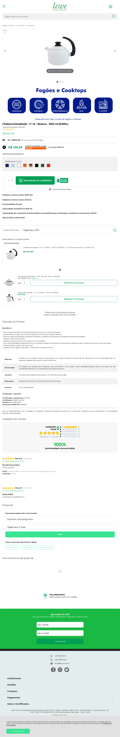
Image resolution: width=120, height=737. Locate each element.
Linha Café (20, 25)
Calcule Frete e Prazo (11, 230)
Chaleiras (30, 25)
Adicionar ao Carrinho (35, 180)
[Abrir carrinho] (112, 6)
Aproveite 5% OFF (60, 614)
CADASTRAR (60, 641)
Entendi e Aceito (18, 731)
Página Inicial (7, 25)
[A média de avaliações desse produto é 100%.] (8, 129)
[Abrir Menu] (4, 6)
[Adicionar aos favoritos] (5, 31)
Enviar (60, 534)
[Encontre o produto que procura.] (114, 16)
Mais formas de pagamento (13, 154)
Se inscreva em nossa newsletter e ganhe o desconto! (60, 616)
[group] (60, 595)
